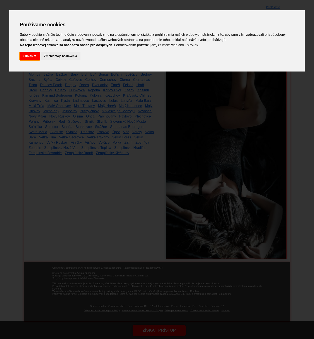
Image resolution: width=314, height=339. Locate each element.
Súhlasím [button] (29, 56)
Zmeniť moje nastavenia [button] (60, 56)
